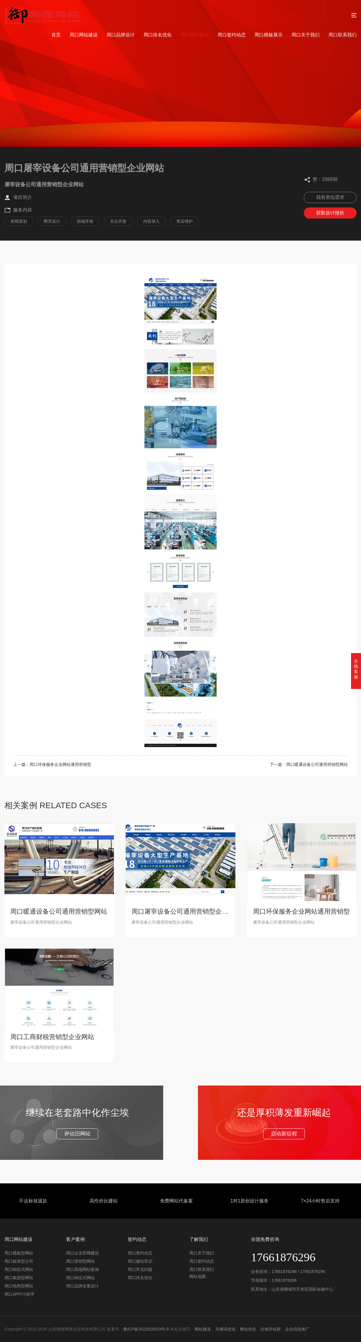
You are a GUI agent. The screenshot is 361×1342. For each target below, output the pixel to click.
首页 (56, 34)
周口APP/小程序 (19, 1294)
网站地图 (197, 1276)
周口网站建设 (84, 34)
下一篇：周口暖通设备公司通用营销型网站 (309, 764)
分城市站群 (270, 1329)
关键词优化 (225, 1329)
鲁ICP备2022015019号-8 (146, 1329)
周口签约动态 (231, 34)
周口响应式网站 (18, 1269)
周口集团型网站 (18, 1277)
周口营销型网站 (80, 1261)
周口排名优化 (158, 34)
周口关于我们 (305, 34)
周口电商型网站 (18, 1286)
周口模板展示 (268, 34)
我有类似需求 (330, 197)
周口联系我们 (342, 34)
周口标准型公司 (18, 1261)
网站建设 (203, 1329)
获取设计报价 (330, 212)
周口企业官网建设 (82, 1253)
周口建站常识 (140, 1261)
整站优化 (248, 1329)
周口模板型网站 (18, 1253)
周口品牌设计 (121, 34)
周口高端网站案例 (82, 1269)
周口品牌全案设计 (82, 1286)
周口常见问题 (140, 1269)
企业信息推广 (297, 1329)
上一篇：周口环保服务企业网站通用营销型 (52, 764)
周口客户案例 (194, 34)
